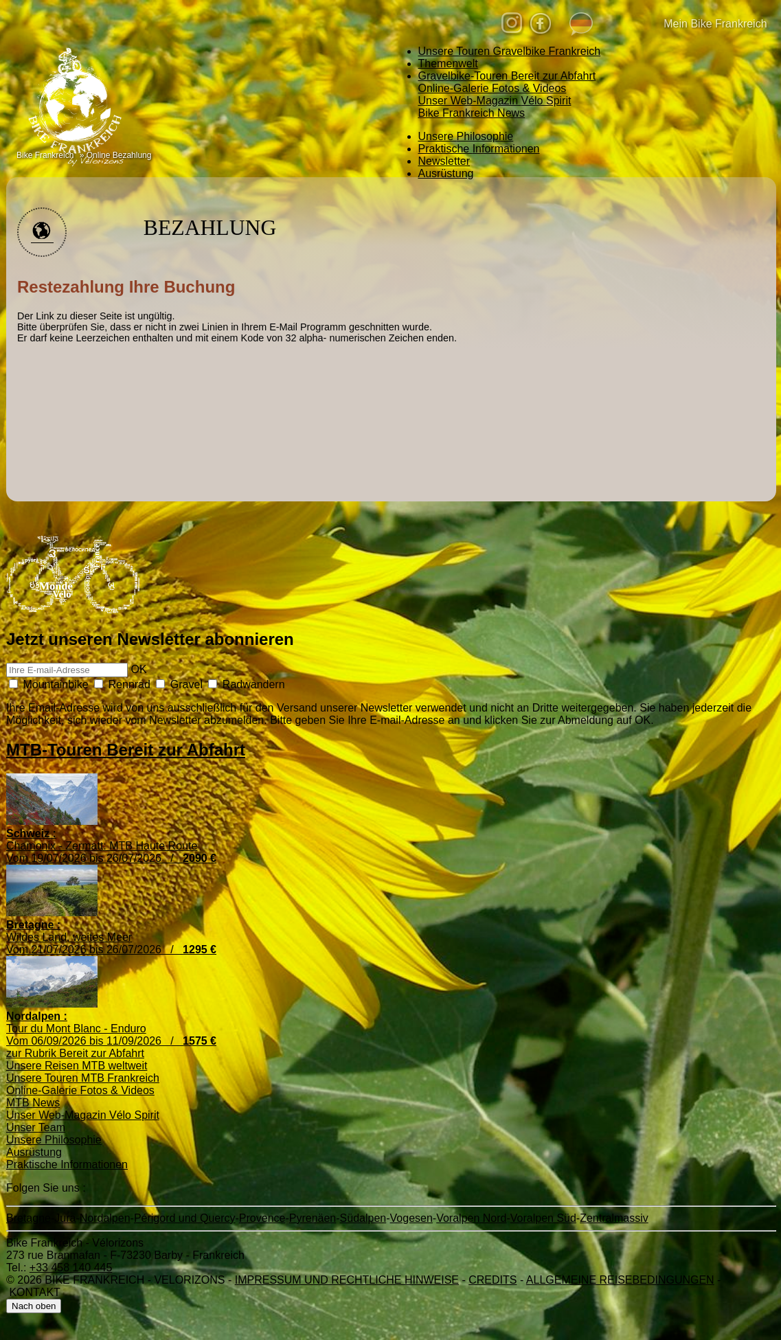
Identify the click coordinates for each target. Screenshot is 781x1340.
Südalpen (363, 1218)
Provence (262, 1218)
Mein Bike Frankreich (703, 24)
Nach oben (34, 1306)
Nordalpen (105, 1218)
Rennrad (122, 684)
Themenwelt (448, 63)
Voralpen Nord (471, 1218)
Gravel (179, 684)
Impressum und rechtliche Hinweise (347, 1280)
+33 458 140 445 (71, 1267)
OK (138, 669)
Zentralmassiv (614, 1218)
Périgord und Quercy (185, 1218)
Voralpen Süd (543, 1218)
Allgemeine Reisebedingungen (620, 1280)
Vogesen (411, 1218)
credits (492, 1280)
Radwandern (246, 684)
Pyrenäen (313, 1218)
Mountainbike (49, 684)
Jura (65, 1218)
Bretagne (28, 1218)
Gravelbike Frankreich (509, 51)
